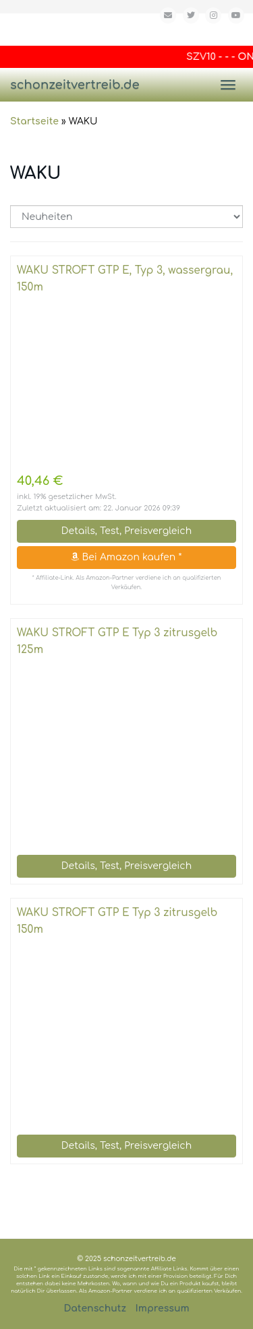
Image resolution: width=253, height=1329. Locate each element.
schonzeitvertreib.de (75, 84)
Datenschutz (94, 1308)
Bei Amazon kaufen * (126, 557)
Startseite (34, 121)
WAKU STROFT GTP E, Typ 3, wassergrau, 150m (125, 278)
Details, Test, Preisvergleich (126, 531)
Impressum (163, 1308)
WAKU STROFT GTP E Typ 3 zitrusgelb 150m (117, 921)
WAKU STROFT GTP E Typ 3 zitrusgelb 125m (117, 641)
